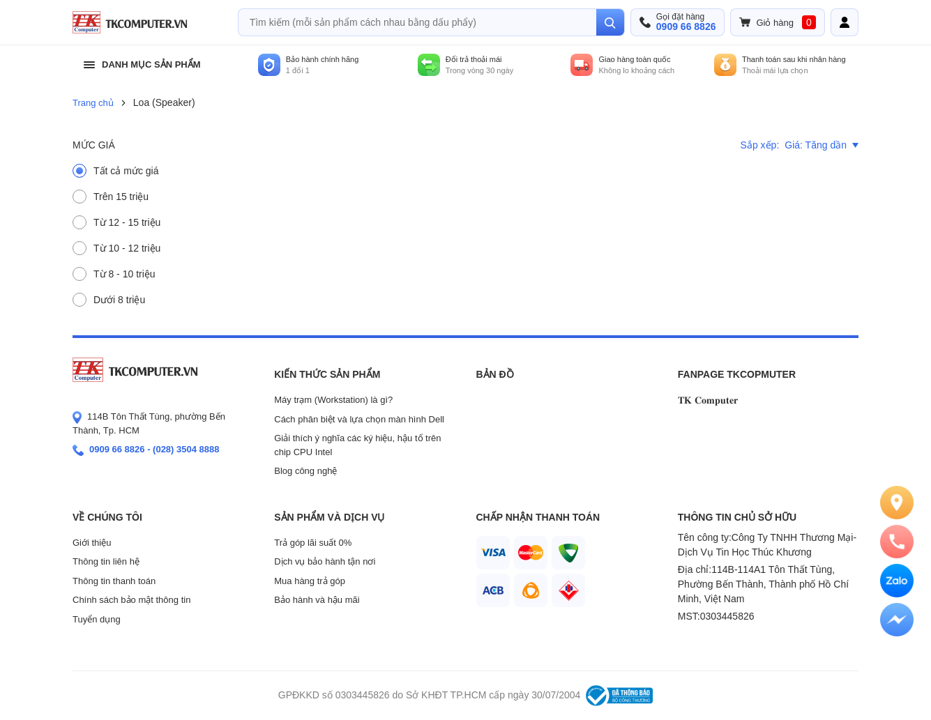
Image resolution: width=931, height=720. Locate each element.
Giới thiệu (92, 542)
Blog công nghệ (305, 471)
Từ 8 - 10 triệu (124, 273)
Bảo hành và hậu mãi (316, 600)
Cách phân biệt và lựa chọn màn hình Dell (359, 419)
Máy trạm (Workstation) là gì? (333, 400)
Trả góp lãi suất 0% (312, 542)
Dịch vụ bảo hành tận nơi (324, 561)
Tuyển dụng (97, 619)
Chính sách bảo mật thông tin (131, 600)
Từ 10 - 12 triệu (126, 248)
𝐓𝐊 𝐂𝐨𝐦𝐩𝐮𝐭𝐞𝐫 (708, 400)
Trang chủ (93, 103)
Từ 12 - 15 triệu (126, 222)
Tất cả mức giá (125, 170)
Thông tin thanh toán (114, 581)
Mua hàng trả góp (309, 581)
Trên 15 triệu (121, 196)
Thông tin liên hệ (106, 561)
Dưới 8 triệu (119, 299)
